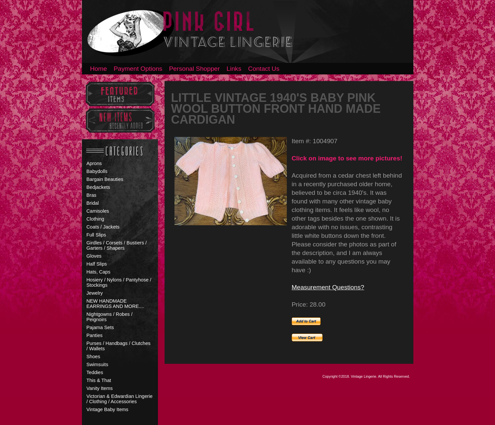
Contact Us (264, 68)
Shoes (93, 356)
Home (98, 68)
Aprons (94, 163)
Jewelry (95, 293)
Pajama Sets (100, 327)
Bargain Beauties (105, 179)
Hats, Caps (99, 272)
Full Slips (96, 234)
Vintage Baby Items (108, 409)
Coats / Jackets (103, 227)
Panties (95, 335)
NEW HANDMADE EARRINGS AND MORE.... (115, 303)
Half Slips (97, 264)
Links (234, 68)
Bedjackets (98, 187)
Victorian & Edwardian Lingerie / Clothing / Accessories (120, 399)
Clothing (95, 219)
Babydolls (97, 171)
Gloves (94, 256)
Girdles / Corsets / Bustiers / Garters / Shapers (117, 245)
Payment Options (138, 68)
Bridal (93, 203)
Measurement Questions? (328, 287)
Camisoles (98, 211)
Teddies (95, 372)
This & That (99, 380)
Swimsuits (97, 364)
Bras (91, 195)
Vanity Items (100, 388)
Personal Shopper (194, 68)
